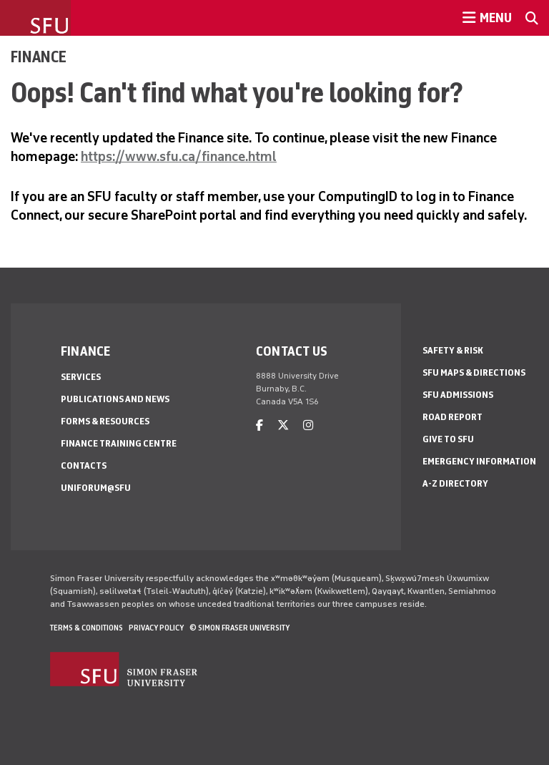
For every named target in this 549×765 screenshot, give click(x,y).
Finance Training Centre (119, 443)
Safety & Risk (452, 350)
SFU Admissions (457, 395)
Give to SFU (448, 439)
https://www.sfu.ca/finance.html (179, 157)
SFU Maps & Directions (473, 372)
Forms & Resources (105, 421)
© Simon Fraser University (239, 628)
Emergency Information (479, 461)
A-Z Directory (455, 483)
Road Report (452, 417)
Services (81, 377)
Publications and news (115, 399)
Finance (38, 57)
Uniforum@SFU (96, 488)
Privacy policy (156, 628)
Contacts (84, 465)
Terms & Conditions (86, 628)
